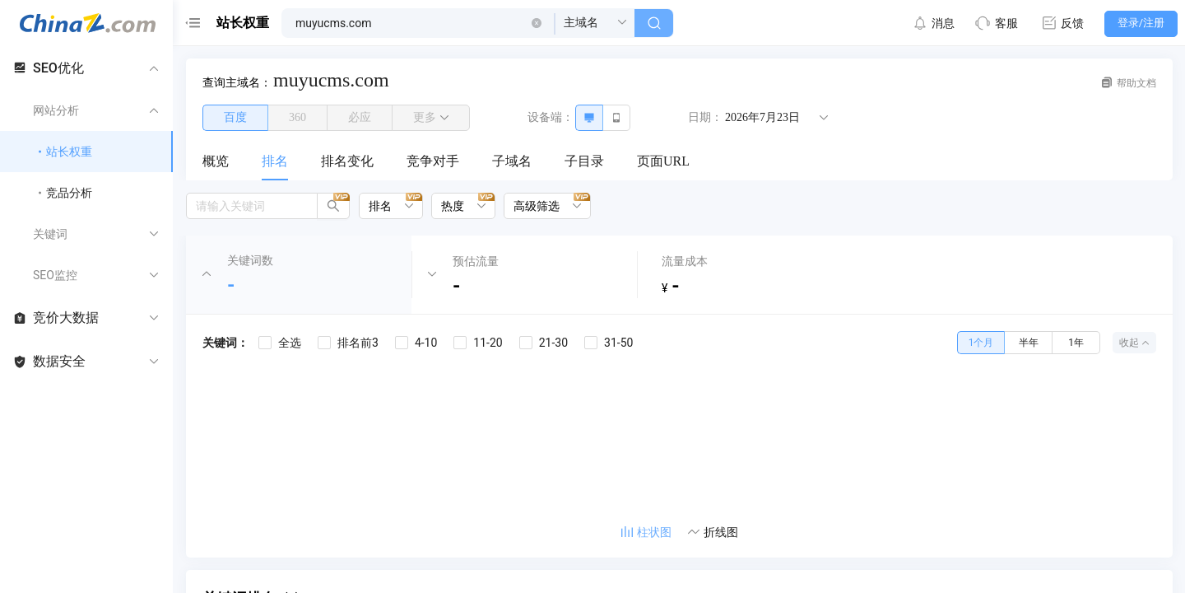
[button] (536, 23)
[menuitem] (215, 162)
